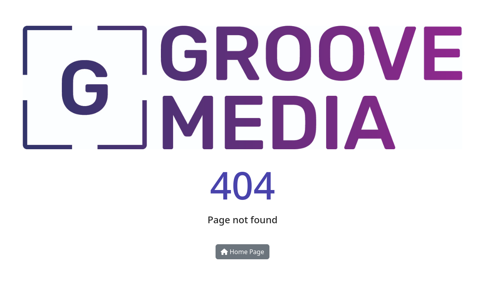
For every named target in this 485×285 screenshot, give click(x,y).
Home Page (242, 251)
